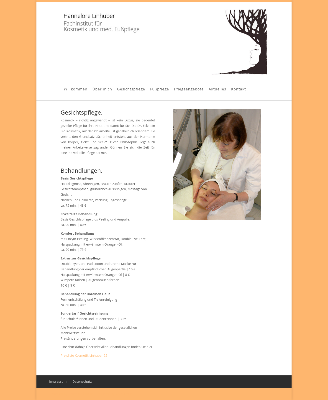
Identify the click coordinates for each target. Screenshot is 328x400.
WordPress (123, 394)
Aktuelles (217, 89)
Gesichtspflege (131, 89)
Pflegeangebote (189, 89)
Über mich (102, 89)
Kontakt (238, 89)
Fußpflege (159, 89)
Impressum (58, 381)
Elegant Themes (80, 394)
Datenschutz (82, 381)
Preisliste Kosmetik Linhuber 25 (84, 355)
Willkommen (75, 89)
